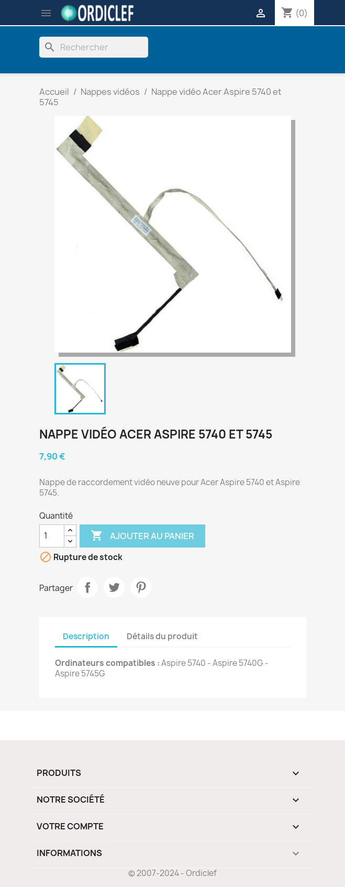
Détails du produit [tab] (162, 636)
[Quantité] (51, 535)
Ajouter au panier (142, 536)
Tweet (114, 587)
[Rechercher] (93, 47)
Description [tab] (86, 636)
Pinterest (140, 587)
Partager (87, 587)
